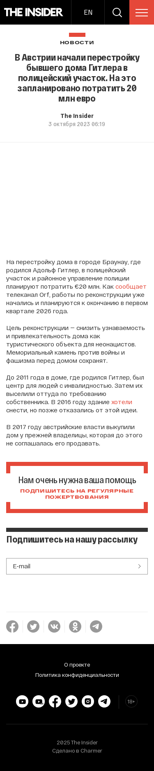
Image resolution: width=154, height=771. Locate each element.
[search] (117, 12)
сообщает (131, 286)
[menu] (142, 12)
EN (88, 12)
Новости (77, 43)
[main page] (34, 12)
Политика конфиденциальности (77, 675)
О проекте (77, 664)
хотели (121, 401)
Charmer (91, 750)
